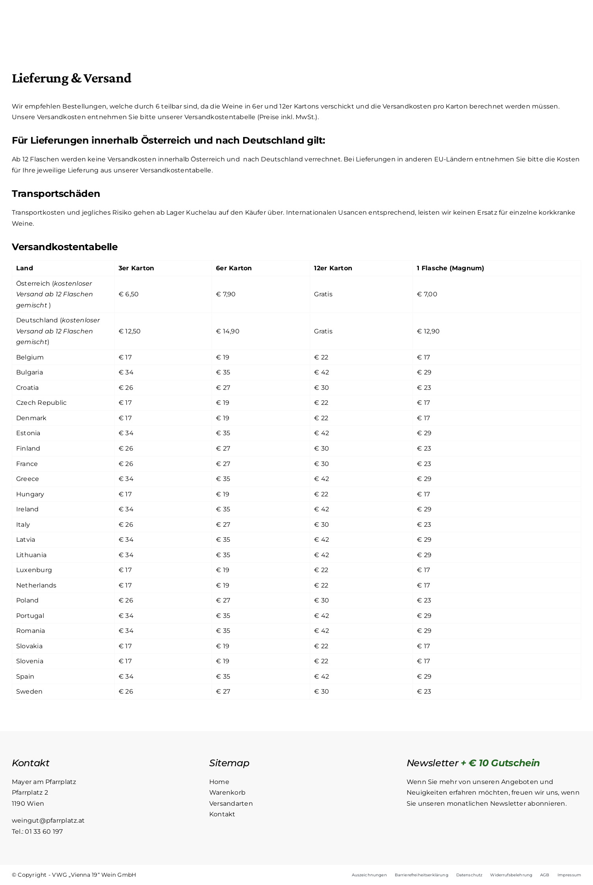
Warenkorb (227, 793)
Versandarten (231, 803)
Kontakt (222, 814)
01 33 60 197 (44, 831)
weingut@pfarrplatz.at (48, 821)
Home (219, 782)
